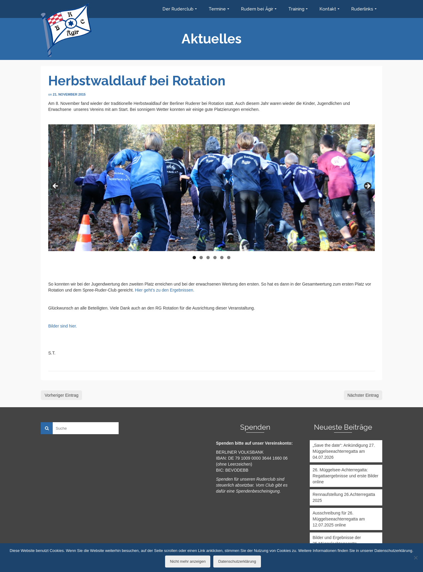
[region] (211, 187)
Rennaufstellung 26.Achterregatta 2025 (344, 497)
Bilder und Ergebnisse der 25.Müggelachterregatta (337, 540)
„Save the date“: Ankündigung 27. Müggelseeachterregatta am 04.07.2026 (344, 451)
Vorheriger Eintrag (61, 395)
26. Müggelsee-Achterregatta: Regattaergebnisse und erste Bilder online (345, 475)
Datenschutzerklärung (237, 561)
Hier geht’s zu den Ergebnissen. (164, 290)
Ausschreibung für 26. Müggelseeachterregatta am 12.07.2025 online (339, 519)
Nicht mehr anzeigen (188, 561)
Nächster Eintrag (363, 395)
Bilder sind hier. (62, 326)
